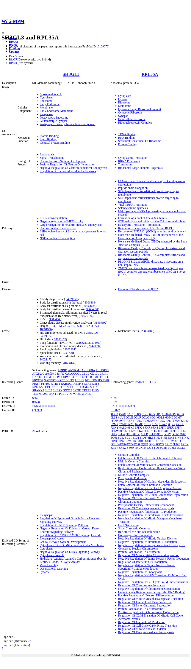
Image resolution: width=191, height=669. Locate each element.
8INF (178, 437)
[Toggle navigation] (2, 32)
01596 (114, 401)
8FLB (129, 434)
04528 (36, 401)
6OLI (153, 417)
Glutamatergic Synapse (54, 120)
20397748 (94, 326)
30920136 (87, 315)
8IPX (121, 441)
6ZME (123, 424)
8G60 (182, 434)
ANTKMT (74, 370)
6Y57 (153, 420)
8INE (171, 437)
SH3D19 (61, 387)
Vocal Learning (49, 565)
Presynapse (46, 114)
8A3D (122, 427)
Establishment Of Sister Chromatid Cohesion (145, 484)
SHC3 (48, 390)
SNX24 (67, 390)
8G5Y (167, 434)
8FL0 (147, 430)
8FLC (136, 434)
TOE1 (62, 393)
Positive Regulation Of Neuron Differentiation (67, 164)
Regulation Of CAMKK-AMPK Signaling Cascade (70, 535)
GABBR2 (50, 380)
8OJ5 (129, 444)
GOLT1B (62, 380)
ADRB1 (62, 370)
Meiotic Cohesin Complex (134, 461)
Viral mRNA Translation (132, 204)
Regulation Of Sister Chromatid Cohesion (143, 498)
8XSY (114, 447)
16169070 (102, 46)
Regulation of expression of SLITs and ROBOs (146, 228)
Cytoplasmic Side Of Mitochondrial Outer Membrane (72, 545)
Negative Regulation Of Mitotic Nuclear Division (147, 538)
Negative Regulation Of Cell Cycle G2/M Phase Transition (153, 582)
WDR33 (87, 393)
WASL (77, 393)
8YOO (147, 447)
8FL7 (183, 430)
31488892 (100, 322)
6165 (114, 397)
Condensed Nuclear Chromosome (138, 548)
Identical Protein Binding (55, 142)
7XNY (114, 427)
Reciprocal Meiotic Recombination (139, 531)
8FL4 (168, 430)
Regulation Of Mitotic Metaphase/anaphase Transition (150, 598)
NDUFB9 (91, 380)
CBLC (86, 373)
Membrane (46, 107)
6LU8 (121, 417)
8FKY (131, 430)
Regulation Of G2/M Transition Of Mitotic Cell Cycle (150, 615)
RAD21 (139, 382)
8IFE (164, 437)
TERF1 (86, 390)
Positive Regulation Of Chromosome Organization (148, 612)
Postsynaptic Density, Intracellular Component (67, 124)
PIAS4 (36, 383)
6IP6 (158, 414)
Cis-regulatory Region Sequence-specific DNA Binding (151, 592)
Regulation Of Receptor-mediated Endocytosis (146, 632)
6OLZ (161, 417)
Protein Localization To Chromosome (140, 608)
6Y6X (161, 420)
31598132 (69, 362)
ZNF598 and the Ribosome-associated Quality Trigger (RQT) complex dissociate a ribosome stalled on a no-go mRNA (152, 272)
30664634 (90, 302)
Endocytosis (47, 154)
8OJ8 (137, 444)
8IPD (114, 441)
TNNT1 (53, 393)
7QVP (171, 424)
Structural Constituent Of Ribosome (139, 141)
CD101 (94, 373)
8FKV (178, 427)
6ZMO (139, 424)
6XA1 (130, 420)
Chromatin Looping (130, 501)
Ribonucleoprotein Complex (135, 122)
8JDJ (148, 441)
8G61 (114, 437)
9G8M (172, 447)
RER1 (87, 383)
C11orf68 (48, 373)
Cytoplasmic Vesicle (52, 555)
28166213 (82, 342)
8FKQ (138, 427)
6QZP (114, 420)
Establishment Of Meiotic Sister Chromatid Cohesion (150, 458)
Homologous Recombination (135, 535)
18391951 (56, 326)
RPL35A (150, 74)
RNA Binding (126, 137)
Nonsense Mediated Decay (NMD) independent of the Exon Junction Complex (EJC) (150, 236)
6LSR (180, 414)
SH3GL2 (84, 387)
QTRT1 (55, 383)
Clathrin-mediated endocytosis (58, 228)
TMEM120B (40, 393)
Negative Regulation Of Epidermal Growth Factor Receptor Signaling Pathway (70, 530)
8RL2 (168, 444)
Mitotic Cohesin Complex (133, 474)
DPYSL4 (68, 377)
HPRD (13, 62)
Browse (13, 41)
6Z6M (177, 420)
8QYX (160, 444)
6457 (35, 397)
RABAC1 (67, 383)
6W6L (122, 420)
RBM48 (78, 383)
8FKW (115, 430)
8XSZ (122, 447)
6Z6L (169, 420)
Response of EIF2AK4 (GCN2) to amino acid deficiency (152, 231)
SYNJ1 (77, 390)
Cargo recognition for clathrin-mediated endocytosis (71, 224)
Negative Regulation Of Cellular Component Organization (153, 494)
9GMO (181, 447)
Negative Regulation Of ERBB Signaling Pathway (70, 551)
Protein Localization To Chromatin (139, 551)
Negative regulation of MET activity (61, 221)
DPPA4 (57, 377)
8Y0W (130, 447)
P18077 (115, 410)
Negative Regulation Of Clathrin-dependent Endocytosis (73, 167)
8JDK (155, 441)
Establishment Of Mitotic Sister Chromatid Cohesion (149, 464)
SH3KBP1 (96, 387)
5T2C (145, 414)
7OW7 (163, 424)
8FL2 (154, 430)
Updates (14, 51)
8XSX (185, 444)
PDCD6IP (103, 380)
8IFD (157, 437)
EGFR (88, 377)
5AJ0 (130, 414)
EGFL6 (79, 377)
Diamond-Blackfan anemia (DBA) (138, 289)
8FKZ (139, 430)
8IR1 (135, 441)
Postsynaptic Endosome (54, 117)
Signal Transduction (52, 157)
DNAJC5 (37, 377)
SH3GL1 (72, 387)
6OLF (137, 417)
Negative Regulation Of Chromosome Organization (149, 588)
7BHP (147, 424)
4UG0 (114, 414)
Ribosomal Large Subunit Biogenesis (140, 167)
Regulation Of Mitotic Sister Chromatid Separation (148, 555)
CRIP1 (104, 373)
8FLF (159, 434)
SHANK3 (38, 390)
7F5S (155, 424)
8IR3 (141, 441)
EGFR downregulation (53, 218)
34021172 (72, 299)
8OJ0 (122, 444)
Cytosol (122, 99)
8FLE (152, 434)
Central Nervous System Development (63, 161)
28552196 (69, 326)
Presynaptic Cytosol (52, 538)
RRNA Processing (129, 161)
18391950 (46, 329)
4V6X (122, 414)
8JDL (162, 441)
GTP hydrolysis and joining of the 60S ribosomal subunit (152, 221)
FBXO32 (37, 380)
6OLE (129, 417)
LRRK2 (79, 380)
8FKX (123, 430)
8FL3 (161, 430)
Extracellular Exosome (131, 119)
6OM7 (178, 417)
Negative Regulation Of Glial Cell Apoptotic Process (149, 488)
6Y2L (146, 420)
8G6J (121, 437)
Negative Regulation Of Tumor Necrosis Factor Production (153, 558)
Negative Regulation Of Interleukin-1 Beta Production (150, 515)
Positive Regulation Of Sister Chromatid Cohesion (148, 491)
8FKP (130, 427)
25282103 (82, 326)
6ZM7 (114, 424)
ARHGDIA (88, 370)
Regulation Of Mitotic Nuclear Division (142, 628)
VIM (69, 393)
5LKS (137, 414)
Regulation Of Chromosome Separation (141, 585)
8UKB (176, 444)
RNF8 (95, 383)
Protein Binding (49, 136)
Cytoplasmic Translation (132, 157)
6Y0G (138, 420)
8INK (185, 437)
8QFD (144, 444)
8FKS (154, 427)
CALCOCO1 (73, 373)
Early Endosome (50, 104)
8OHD (115, 444)
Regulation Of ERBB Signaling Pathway (64, 525)
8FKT (162, 427)
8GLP (128, 437)
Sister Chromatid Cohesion (134, 528)
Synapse (123, 115)
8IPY (128, 441)
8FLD (144, 434)
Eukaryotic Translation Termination (139, 224)
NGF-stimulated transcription (57, 238)
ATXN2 (37, 373)
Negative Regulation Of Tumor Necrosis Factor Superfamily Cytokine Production (146, 567)
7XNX (180, 424)
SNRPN (57, 390)
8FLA (121, 434)
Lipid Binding (48, 139)
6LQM (172, 414)
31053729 (67, 352)
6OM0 (169, 417)
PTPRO (45, 383)
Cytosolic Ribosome (130, 112)
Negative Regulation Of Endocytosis (140, 572)
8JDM (170, 441)
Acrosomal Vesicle (51, 94)
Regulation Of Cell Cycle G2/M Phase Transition (147, 625)
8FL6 (176, 430)
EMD (96, 377)
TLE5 (95, 390)
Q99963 (37, 410)
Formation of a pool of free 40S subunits (142, 218)
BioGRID (15, 59)
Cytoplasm (46, 97)
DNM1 (48, 377)
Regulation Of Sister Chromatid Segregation (144, 605)
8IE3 (150, 437)
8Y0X (139, 447)
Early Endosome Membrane (56, 110)
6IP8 (165, 414)
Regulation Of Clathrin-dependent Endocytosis (68, 171)
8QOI (152, 444)
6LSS (114, 417)
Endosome (46, 100)
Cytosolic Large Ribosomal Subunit (139, 109)
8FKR (146, 427)
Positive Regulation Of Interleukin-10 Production (147, 511)
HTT (71, 380)
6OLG (145, 417)
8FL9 (114, 434)
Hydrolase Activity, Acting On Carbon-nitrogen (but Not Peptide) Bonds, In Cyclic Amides (73, 560)
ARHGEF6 (102, 370)
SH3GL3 (71, 74)
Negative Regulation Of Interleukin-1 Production (147, 541)
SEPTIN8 (49, 387)
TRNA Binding (127, 134)
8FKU (170, 427)
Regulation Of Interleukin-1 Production (141, 622)
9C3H (163, 447)
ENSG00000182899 (123, 406)
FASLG (104, 377)
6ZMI (130, 424)
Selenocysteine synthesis (133, 208)
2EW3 (36, 430)
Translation (124, 164)
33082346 (70, 349)
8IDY (143, 437)
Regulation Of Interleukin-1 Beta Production (144, 602)
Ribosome (124, 102)
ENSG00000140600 (44, 406)
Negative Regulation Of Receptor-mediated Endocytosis (151, 545)
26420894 (94, 346)
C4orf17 (59, 373)
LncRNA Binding (128, 525)
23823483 (147, 331)
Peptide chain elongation (133, 187)
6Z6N (184, 420)
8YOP (155, 447)
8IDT (136, 437)
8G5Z (175, 434)
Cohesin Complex (129, 454)
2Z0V (44, 430)
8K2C (178, 441)
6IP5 (152, 414)
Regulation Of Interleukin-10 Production (142, 561)
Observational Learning (54, 568)
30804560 (55, 319)
